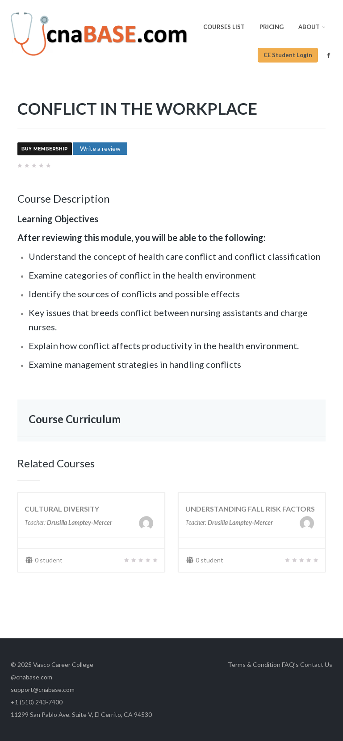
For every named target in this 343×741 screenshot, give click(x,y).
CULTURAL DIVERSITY (62, 508)
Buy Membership (44, 149)
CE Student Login (288, 54)
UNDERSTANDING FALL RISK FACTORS (250, 508)
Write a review (100, 148)
